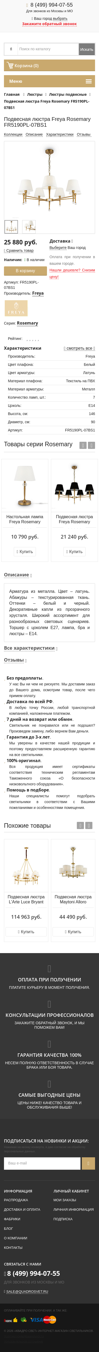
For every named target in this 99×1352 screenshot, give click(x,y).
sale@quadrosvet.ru (27, 1292)
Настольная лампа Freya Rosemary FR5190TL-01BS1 (24, 520)
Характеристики (60, 134)
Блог (8, 1229)
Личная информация (74, 1210)
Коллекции (13, 134)
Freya (38, 293)
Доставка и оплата (22, 1210)
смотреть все (79, 348)
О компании (15, 1238)
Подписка (63, 1219)
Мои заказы (65, 1200)
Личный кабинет (71, 1191)
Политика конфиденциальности (24, 1336)
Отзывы (84, 134)
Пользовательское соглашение (23, 1342)
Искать (86, 49)
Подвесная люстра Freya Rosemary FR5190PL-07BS (74, 520)
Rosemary (27, 323)
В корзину (25, 270)
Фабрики (12, 1219)
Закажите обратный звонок (49, 23)
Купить (25, 551)
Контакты (13, 1248)
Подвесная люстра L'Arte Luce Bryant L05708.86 (26, 900)
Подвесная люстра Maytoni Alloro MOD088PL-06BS (73, 900)
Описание (34, 134)
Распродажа (16, 1200)
